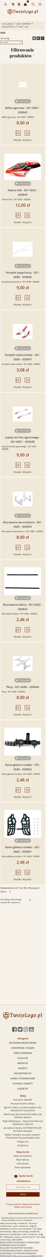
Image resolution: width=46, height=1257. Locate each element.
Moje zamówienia (23, 1155)
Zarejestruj (22, 1145)
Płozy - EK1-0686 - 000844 (22, 687)
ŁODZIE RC (22, 1088)
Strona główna (7, 24)
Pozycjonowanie (13, 1204)
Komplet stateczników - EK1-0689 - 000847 (22, 357)
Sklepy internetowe (31, 1204)
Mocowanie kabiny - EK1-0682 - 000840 (22, 607)
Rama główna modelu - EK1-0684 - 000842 (22, 767)
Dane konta (23, 1163)
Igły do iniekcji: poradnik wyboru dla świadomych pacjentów (22, 1109)
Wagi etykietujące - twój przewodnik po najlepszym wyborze (23, 1122)
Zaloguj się (22, 1141)
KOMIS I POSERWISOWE (22, 1078)
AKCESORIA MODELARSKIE (22, 1042)
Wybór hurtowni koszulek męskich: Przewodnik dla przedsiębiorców (23, 1136)
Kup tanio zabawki (22, 1099)
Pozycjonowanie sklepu (23, 1103)
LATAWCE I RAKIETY (23, 1083)
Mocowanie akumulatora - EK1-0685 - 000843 (22, 524)
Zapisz (23, 1194)
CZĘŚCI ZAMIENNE (23, 24)
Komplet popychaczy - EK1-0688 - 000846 (22, 275)
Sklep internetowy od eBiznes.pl (23, 1213)
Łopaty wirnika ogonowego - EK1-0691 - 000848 (22, 439)
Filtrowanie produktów (22, 52)
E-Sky (20, 27)
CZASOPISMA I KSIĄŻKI (22, 1047)
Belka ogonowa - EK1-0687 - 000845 (22, 110)
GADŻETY (22, 1068)
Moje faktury (22, 1159)
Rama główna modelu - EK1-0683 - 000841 (22, 849)
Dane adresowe (23, 1167)
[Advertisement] (23, 931)
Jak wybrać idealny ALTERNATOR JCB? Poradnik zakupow (23, 1129)
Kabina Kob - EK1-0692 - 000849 (23, 192)
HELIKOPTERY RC (8, 27)
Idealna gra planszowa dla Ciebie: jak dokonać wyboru (23, 1116)
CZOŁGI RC (22, 1058)
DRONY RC (22, 1063)
